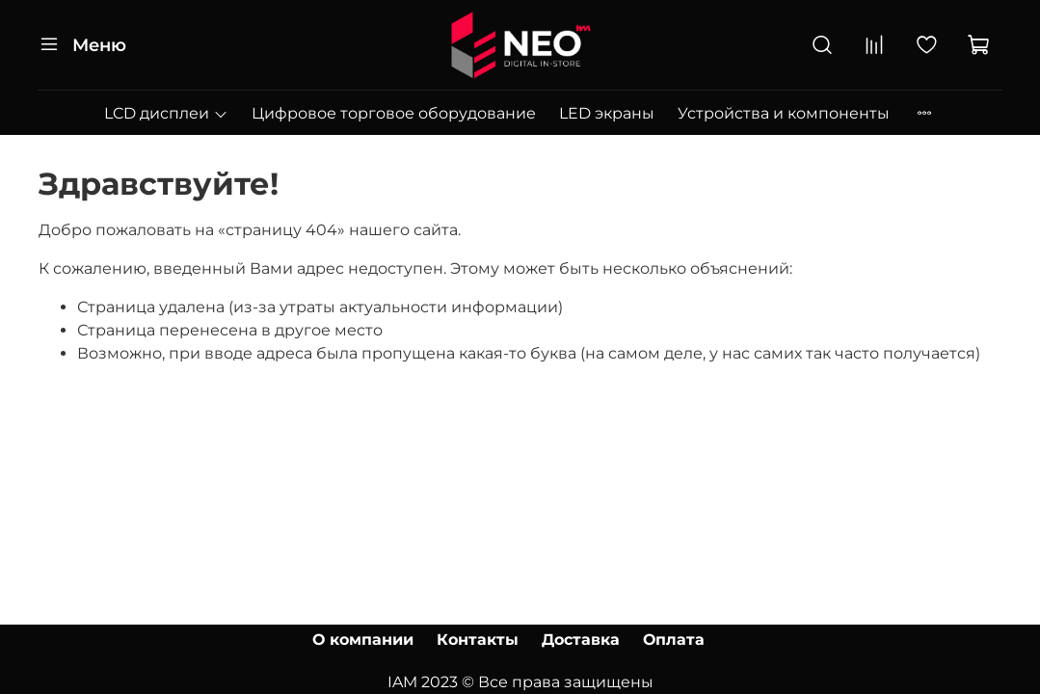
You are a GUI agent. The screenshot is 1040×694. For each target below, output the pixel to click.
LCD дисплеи (165, 113)
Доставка (581, 639)
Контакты (478, 639)
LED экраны (606, 113)
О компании (362, 639)
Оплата (674, 639)
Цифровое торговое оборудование (394, 113)
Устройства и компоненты (784, 113)
